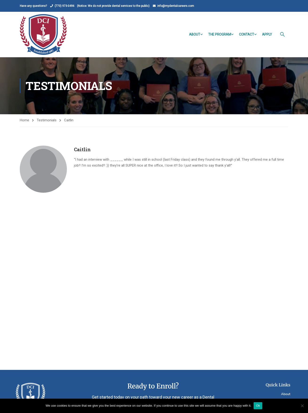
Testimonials (47, 120)
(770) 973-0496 (64, 6)
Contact (246, 34)
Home (24, 120)
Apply (267, 34)
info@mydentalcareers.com (175, 6)
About (194, 34)
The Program (219, 34)
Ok (258, 405)
